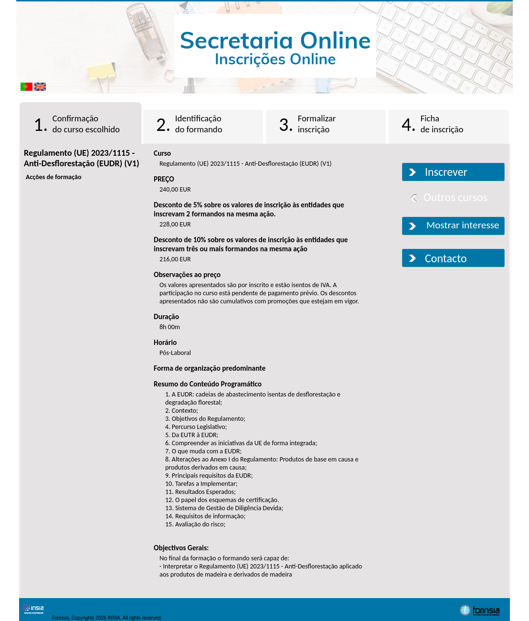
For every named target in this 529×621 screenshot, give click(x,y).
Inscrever (446, 172)
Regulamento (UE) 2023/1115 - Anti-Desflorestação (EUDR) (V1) (81, 158)
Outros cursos (455, 197)
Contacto (446, 258)
